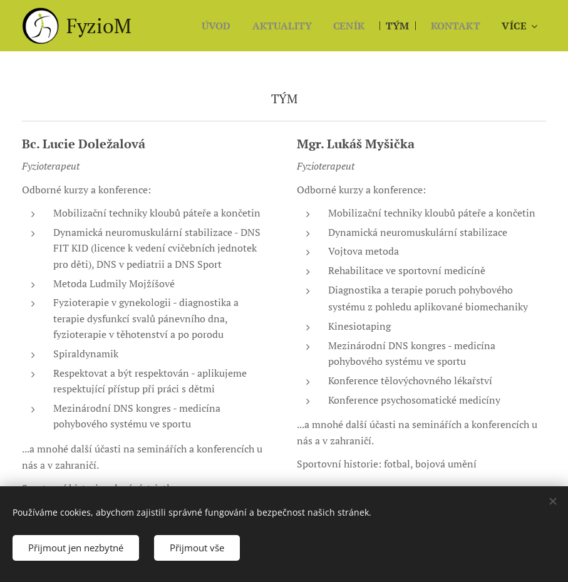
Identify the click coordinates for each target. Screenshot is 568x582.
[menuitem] (206, 25)
